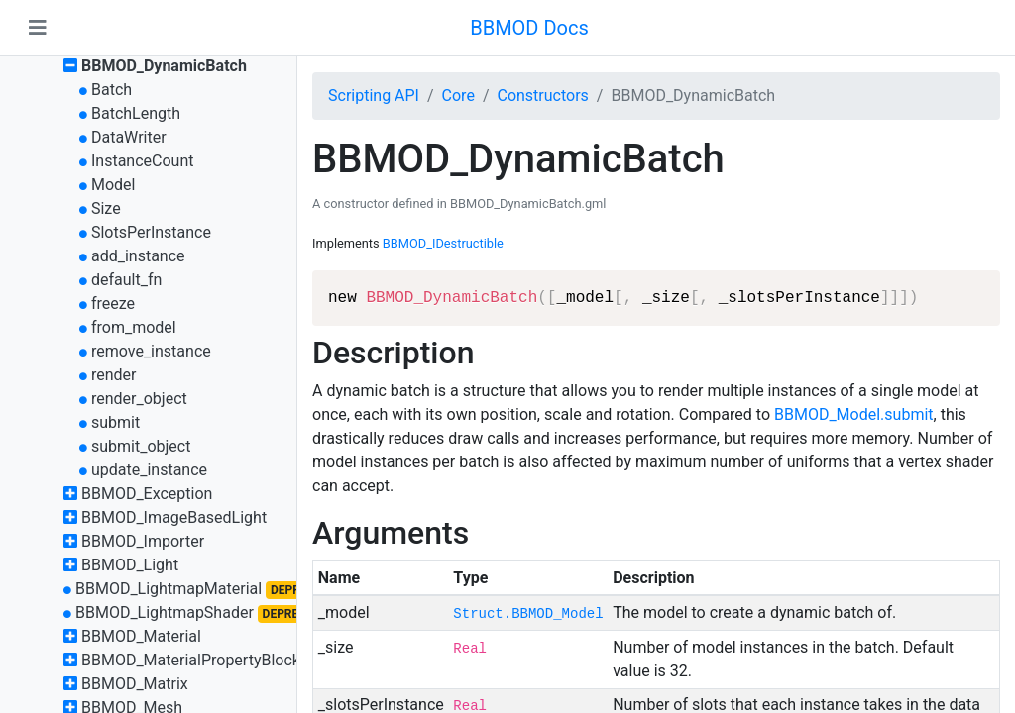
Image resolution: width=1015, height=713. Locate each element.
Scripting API (373, 95)
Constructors (542, 95)
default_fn (126, 279)
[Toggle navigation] (37, 28)
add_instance (138, 256)
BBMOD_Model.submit (854, 414)
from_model (133, 327)
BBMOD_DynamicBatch (164, 65)
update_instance (149, 469)
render (114, 374)
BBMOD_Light (129, 565)
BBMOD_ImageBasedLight (174, 517)
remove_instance (151, 351)
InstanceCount (142, 161)
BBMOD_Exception (146, 493)
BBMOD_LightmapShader (164, 612)
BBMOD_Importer (142, 541)
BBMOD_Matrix (134, 683)
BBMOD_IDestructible (443, 243)
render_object (139, 398)
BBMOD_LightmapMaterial (168, 588)
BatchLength (135, 113)
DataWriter (129, 137)
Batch (111, 89)
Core (458, 95)
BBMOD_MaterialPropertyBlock (190, 660)
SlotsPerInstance (151, 232)
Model (113, 184)
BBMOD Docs (529, 28)
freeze (113, 303)
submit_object (140, 446)
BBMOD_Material (141, 636)
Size (106, 208)
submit (115, 422)
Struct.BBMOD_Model (528, 614)
